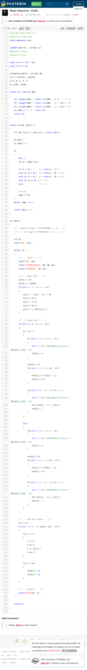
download (71, 28)
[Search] (67, 4)
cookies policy (26, 659)
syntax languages (27, 651)
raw (62, 28)
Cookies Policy (54, 651)
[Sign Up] (35, 661)
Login (78, 4)
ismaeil (16, 15)
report (80, 28)
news (9, 655)
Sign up (78, 9)
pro (15, 655)
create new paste (9, 651)
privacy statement (9, 659)
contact (13, 662)
